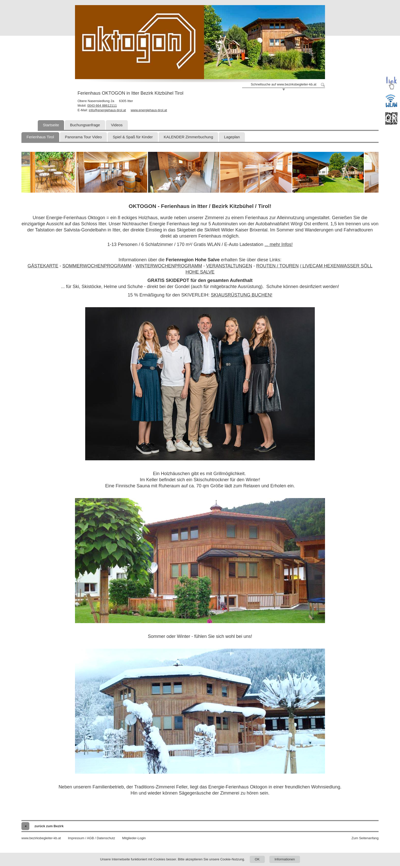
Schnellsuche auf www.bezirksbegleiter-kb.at (283, 84)
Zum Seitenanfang (365, 838)
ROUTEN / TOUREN (277, 265)
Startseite (51, 125)
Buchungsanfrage (85, 125)
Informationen (284, 859)
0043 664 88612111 (102, 105)
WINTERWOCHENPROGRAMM (168, 265)
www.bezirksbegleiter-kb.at (41, 838)
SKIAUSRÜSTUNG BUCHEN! (241, 295)
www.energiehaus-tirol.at (149, 110)
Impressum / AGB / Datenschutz (91, 838)
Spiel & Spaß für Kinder (133, 137)
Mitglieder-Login (134, 838)
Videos (117, 125)
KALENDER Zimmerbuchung (188, 137)
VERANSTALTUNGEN (229, 265)
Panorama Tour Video (83, 137)
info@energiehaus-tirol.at (107, 110)
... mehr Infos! (279, 244)
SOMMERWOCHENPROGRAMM (97, 265)
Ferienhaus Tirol (40, 137)
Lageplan (232, 137)
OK (257, 859)
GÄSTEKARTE (43, 265)
